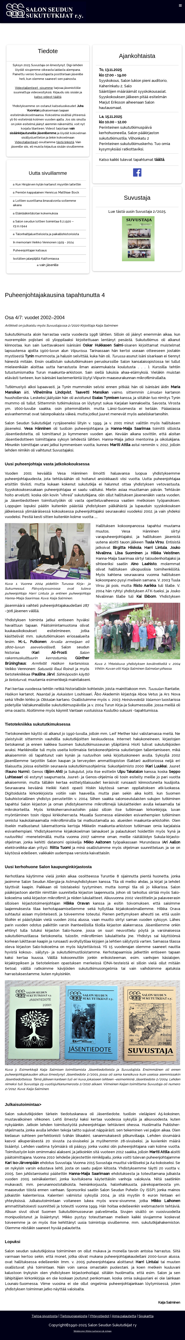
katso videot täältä (47, 97)
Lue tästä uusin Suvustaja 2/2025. (137, 236)
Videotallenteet (26, 142)
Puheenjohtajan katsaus (30, 250)
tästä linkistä (65, 142)
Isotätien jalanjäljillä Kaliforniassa (36, 258)
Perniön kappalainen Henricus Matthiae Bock (46, 192)
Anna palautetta (124, 1316)
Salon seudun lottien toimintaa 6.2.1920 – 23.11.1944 (43, 224)
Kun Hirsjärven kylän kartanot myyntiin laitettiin (47, 184)
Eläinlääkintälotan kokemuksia (35, 213)
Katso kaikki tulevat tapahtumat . (132, 159)
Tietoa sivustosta (45, 1316)
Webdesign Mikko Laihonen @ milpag (92, 1331)
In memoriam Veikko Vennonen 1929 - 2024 (43, 242)
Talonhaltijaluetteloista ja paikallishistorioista (46, 234)
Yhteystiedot (99, 1316)
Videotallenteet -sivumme (34, 88)
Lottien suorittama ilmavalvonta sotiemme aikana (44, 203)
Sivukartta (146, 1316)
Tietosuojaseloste (73, 1316)
